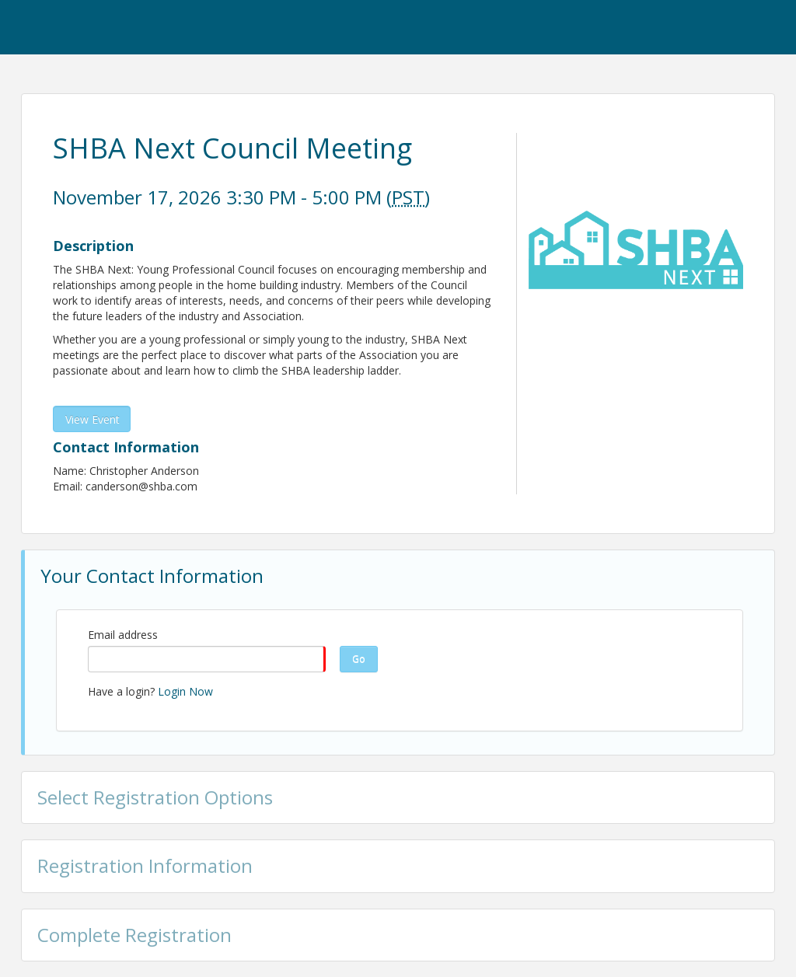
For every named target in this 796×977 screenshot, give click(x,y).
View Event (92, 419)
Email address (123, 634)
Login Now (185, 691)
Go (358, 658)
